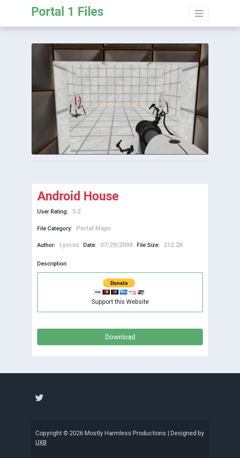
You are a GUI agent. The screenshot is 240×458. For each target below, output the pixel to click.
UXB (41, 442)
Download (120, 337)
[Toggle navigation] (199, 13)
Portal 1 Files (67, 11)
